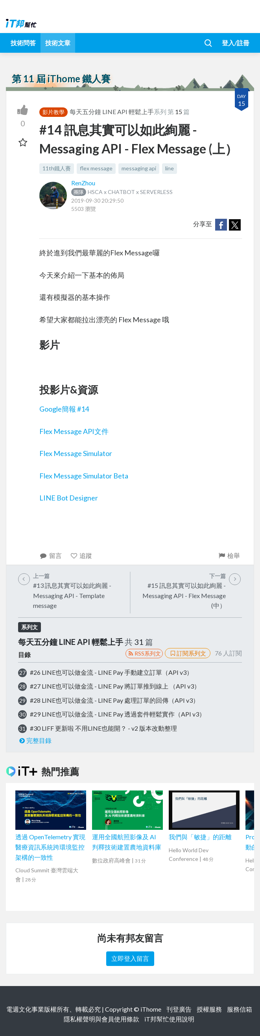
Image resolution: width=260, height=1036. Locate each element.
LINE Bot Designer (68, 497)
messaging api (139, 168)
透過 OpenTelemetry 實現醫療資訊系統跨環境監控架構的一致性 (50, 847)
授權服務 (209, 1009)
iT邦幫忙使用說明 (169, 1019)
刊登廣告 (179, 1009)
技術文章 (57, 42)
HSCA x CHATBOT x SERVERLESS (122, 191)
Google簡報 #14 (64, 408)
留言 (50, 555)
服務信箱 (239, 1009)
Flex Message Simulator (75, 453)
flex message (96, 168)
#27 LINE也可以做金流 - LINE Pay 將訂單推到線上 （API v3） (115, 686)
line (169, 168)
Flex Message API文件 (74, 431)
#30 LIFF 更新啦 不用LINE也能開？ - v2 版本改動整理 (103, 728)
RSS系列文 (144, 653)
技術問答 (23, 42)
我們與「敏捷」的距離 (200, 836)
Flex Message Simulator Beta (83, 475)
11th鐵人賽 (56, 168)
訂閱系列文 (187, 653)
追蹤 (81, 555)
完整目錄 (35, 740)
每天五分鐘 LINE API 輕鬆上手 (112, 111)
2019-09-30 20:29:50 (97, 200)
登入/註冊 (235, 42)
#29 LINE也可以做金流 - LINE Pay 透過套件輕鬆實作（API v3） (117, 714)
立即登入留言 (130, 958)
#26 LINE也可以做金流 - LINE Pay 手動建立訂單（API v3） (111, 672)
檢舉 (229, 555)
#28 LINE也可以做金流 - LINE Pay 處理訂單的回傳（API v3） (114, 700)
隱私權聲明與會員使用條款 (101, 1019)
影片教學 (53, 112)
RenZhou (83, 183)
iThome (150, 1009)
